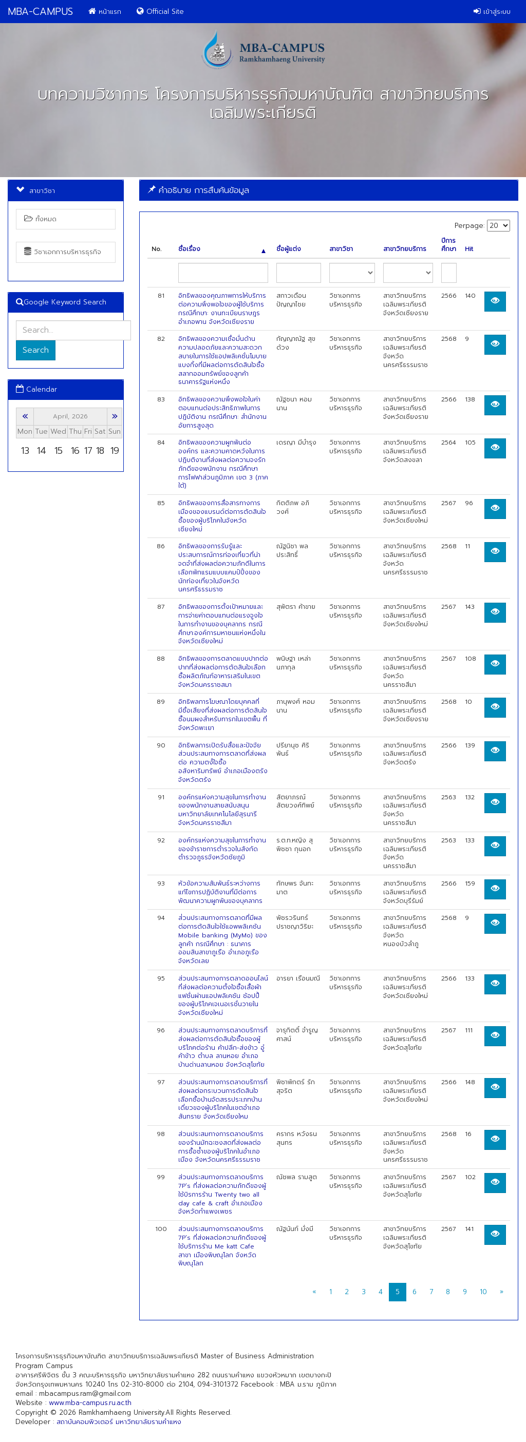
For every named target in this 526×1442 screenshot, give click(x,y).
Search (36, 350)
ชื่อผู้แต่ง (288, 249)
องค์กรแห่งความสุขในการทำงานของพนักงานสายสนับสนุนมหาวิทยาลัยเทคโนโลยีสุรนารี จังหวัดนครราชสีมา (222, 810)
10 (483, 1292)
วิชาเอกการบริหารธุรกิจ (62, 252)
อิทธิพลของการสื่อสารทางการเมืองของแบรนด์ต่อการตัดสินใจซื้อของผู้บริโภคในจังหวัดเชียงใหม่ (222, 515)
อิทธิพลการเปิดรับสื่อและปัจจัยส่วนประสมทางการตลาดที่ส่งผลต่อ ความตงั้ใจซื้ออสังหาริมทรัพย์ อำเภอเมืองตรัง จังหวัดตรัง (223, 762)
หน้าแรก (104, 11)
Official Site (160, 11)
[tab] (329, 190)
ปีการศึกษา (448, 245)
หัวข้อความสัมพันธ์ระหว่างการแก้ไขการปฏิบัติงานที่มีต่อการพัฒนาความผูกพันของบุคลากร (220, 892)
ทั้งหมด (40, 219)
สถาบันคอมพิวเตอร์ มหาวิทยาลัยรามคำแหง (119, 1422)
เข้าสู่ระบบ (492, 11)
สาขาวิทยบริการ (404, 249)
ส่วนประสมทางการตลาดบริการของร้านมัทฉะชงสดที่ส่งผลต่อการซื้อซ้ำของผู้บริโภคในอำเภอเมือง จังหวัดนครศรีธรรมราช (221, 1146)
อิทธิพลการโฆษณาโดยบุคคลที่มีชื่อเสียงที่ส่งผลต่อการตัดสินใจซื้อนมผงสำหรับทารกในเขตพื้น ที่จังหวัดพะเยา (222, 714)
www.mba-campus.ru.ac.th (90, 1403)
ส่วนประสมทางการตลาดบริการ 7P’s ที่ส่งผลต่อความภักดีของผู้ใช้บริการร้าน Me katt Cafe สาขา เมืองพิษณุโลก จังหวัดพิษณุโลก (222, 1246)
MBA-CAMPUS (40, 11)
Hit (469, 249)
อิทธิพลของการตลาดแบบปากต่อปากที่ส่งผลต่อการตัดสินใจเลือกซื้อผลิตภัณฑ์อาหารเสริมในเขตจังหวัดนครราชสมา (223, 671)
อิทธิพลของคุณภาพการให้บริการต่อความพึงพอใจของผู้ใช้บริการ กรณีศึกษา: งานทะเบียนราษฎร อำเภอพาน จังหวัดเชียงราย (222, 308)
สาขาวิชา (341, 249)
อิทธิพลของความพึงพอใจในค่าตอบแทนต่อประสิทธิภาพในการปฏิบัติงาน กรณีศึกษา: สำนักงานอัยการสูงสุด (222, 412)
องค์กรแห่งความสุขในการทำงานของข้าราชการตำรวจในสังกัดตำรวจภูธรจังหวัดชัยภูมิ (222, 849)
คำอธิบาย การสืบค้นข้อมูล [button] (198, 190)
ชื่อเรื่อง (222, 249)
